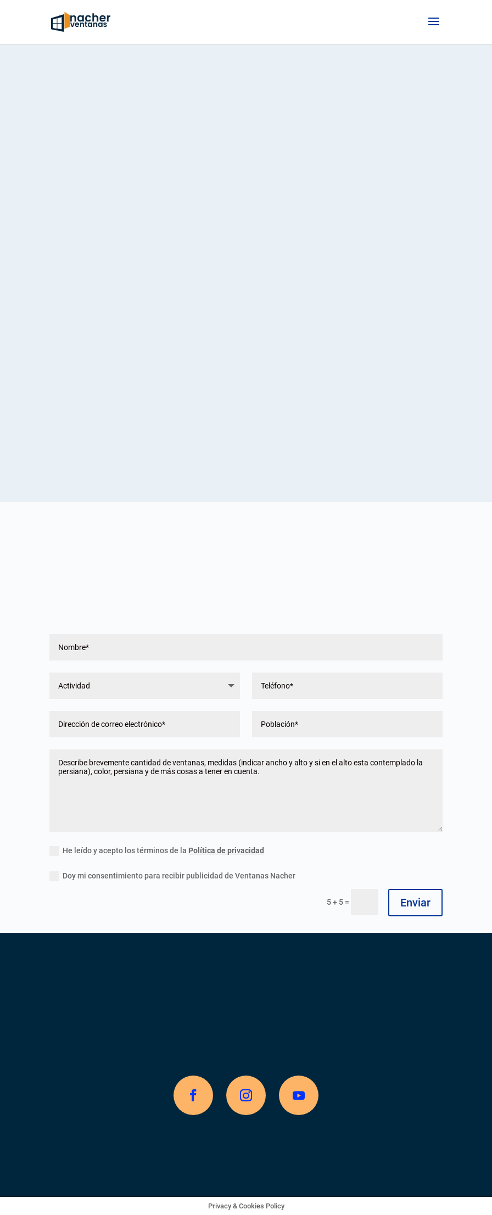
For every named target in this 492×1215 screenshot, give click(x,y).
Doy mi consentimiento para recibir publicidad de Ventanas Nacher (172, 876)
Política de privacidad (226, 850)
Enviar (415, 902)
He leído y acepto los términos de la (156, 851)
